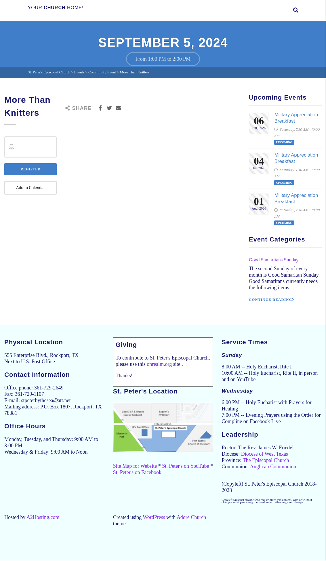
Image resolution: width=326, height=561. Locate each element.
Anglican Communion (273, 466)
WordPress (154, 517)
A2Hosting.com (43, 517)
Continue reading (272, 299)
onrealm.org (159, 364)
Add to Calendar (30, 188)
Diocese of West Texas (264, 454)
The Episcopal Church (266, 460)
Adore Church (191, 517)
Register (31, 169)
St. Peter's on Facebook (137, 472)
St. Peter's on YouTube (185, 466)
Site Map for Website (135, 466)
